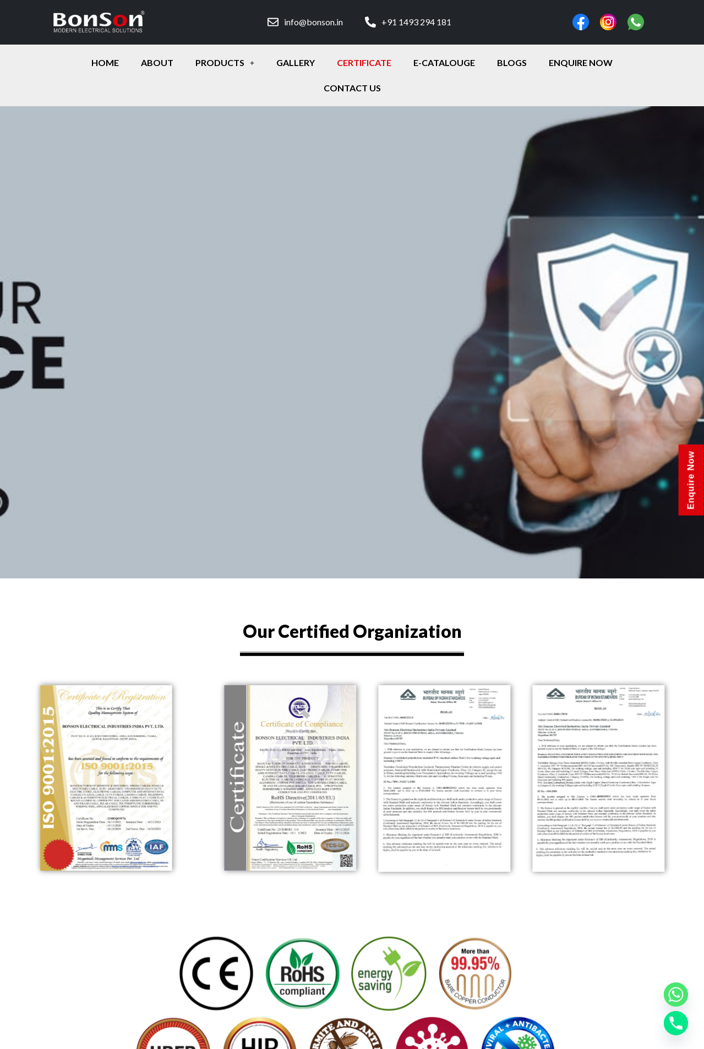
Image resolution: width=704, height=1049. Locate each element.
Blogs (512, 62)
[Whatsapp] (676, 994)
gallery (295, 62)
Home (105, 62)
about (157, 62)
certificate (364, 62)
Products (224, 62)
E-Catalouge (444, 62)
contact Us (352, 88)
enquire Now (581, 62)
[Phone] (676, 1023)
